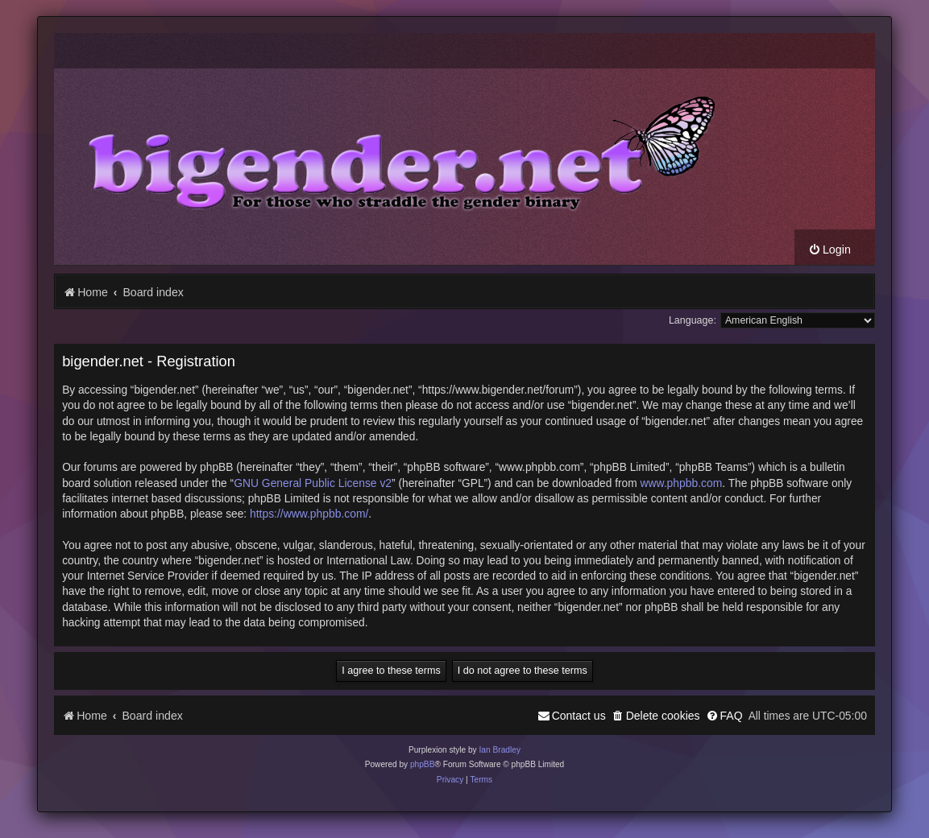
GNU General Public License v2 (313, 483)
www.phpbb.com (681, 483)
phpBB (422, 764)
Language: (692, 320)
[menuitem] (829, 249)
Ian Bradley (499, 749)
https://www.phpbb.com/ (309, 513)
